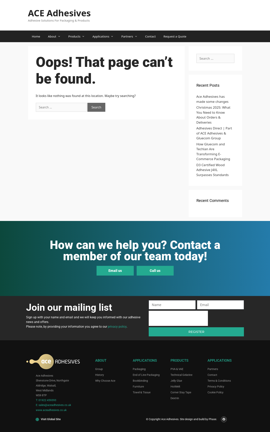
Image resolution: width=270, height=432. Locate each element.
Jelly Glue (176, 380)
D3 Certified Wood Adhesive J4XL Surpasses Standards (212, 170)
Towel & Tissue (141, 392)
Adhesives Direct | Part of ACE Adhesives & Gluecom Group (214, 133)
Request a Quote (175, 36)
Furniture (138, 386)
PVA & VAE (177, 369)
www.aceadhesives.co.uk (51, 410)
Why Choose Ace (105, 380)
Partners (131, 36)
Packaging (139, 369)
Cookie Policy (215, 392)
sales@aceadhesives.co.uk (55, 405)
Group (99, 369)
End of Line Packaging (146, 374)
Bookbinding (140, 380)
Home (36, 36)
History (99, 374)
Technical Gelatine (181, 374)
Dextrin (175, 398)
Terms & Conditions (219, 380)
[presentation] (178, 318)
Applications (104, 36)
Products (78, 36)
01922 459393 (47, 400)
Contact (150, 36)
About (56, 36)
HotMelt (175, 386)
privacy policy (117, 326)
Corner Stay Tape (181, 392)
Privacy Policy (216, 386)
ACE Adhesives (59, 13)
